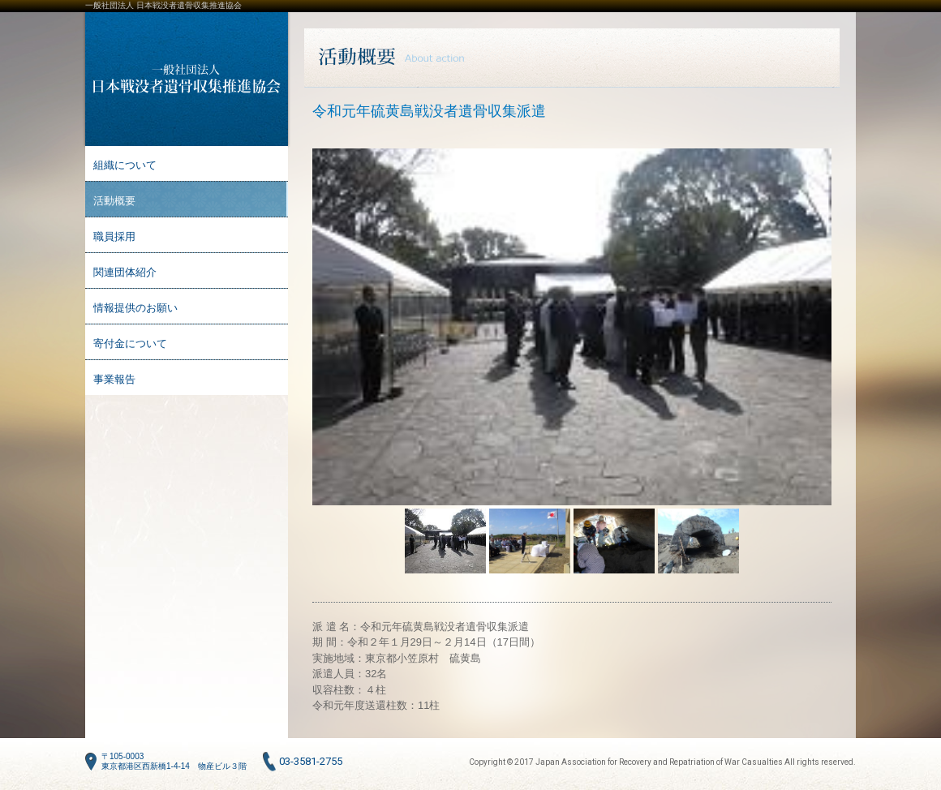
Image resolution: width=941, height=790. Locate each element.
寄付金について (130, 343)
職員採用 (114, 236)
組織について (125, 165)
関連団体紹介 (125, 272)
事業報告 (114, 379)
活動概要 (114, 201)
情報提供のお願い (135, 308)
